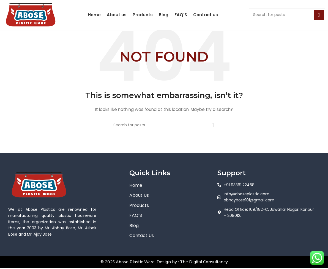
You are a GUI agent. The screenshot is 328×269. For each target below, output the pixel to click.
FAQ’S (180, 15)
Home (94, 15)
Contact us (205, 15)
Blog (163, 15)
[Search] (287, 15)
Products (143, 15)
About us (117, 15)
